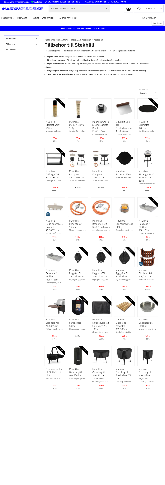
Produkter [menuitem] (6, 18)
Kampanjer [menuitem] (22, 18)
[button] (21, 38)
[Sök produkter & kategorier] (77, 8)
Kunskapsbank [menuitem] (149, 18)
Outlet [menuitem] (35, 18)
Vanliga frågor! (118, 2)
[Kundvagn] (148, 8)
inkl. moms (157, 23)
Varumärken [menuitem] (48, 18)
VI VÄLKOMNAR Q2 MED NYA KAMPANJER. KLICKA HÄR (83, 28)
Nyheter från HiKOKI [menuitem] (68, 18)
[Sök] (107, 8)
